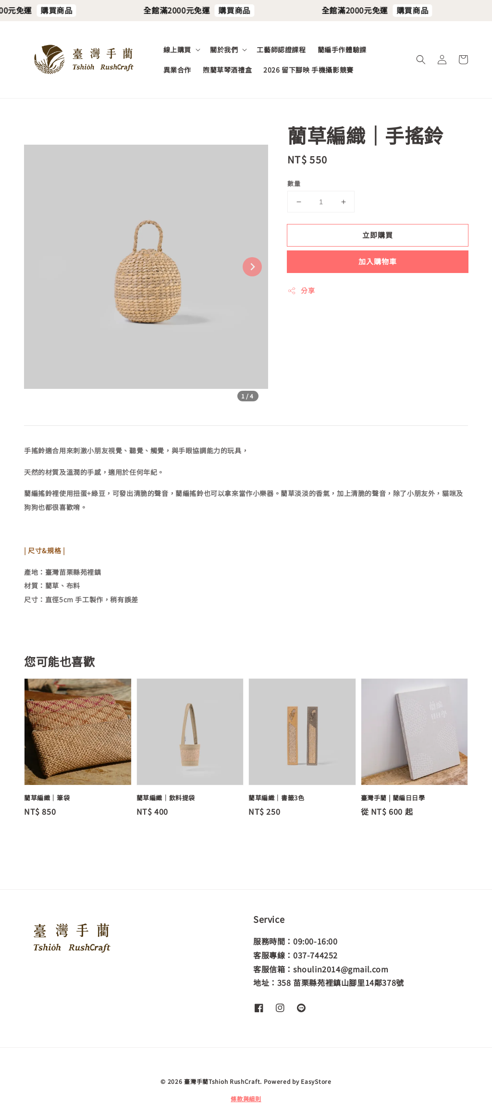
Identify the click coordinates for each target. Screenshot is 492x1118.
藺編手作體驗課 (342, 49)
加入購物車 (377, 261)
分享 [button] (301, 290)
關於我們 (224, 49)
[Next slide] (252, 266)
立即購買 (377, 235)
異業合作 (177, 70)
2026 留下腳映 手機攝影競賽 (308, 70)
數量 (293, 183)
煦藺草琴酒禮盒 (227, 70)
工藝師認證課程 (281, 49)
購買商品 (66, 10)
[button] (420, 59)
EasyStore (316, 1081)
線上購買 (177, 49)
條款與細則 (246, 1098)
